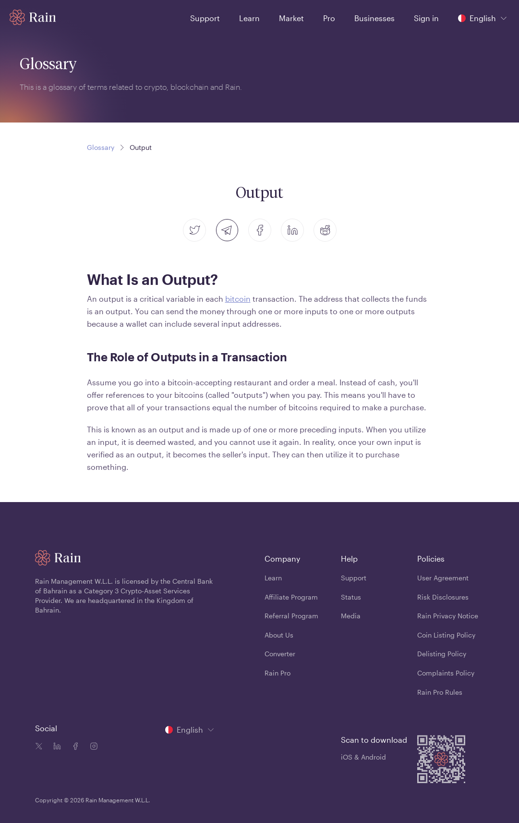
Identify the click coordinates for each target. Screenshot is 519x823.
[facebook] (259, 230)
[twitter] (194, 230)
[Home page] (33, 17)
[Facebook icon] (73, 747)
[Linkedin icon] (55, 747)
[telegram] (227, 230)
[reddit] (325, 230)
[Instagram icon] (91, 747)
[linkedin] (292, 230)
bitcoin (238, 298)
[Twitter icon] (39, 747)
